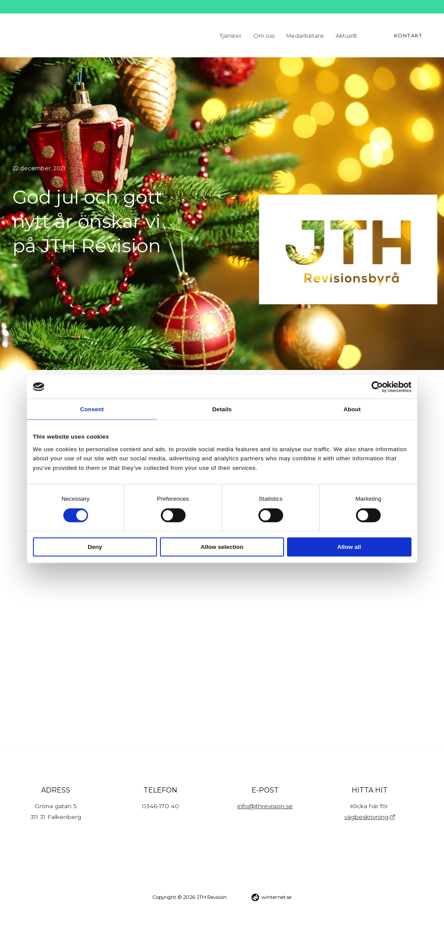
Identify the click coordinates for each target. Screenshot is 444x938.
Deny (95, 547)
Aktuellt (346, 35)
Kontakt (408, 36)
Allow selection (222, 547)
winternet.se (276, 897)
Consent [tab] (92, 409)
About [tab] (351, 409)
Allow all (349, 547)
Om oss (263, 35)
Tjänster (230, 35)
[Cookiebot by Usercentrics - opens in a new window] (373, 387)
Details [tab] (222, 409)
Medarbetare (305, 35)
